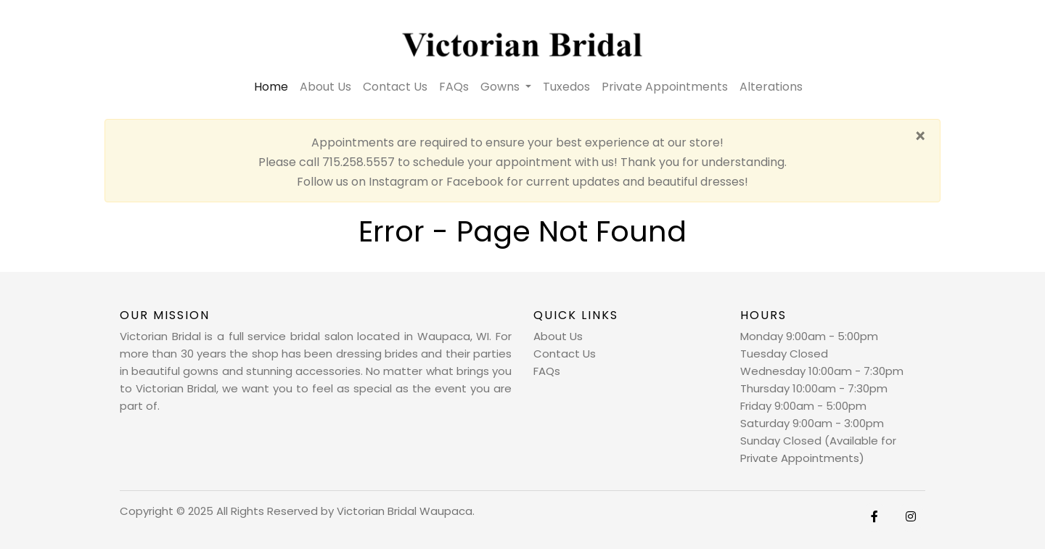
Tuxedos (566, 86)
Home (274, 86)
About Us (325, 86)
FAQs (454, 86)
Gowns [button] (501, 86)
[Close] (919, 137)
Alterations (771, 86)
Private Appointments (665, 86)
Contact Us (395, 86)
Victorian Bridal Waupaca (404, 511)
